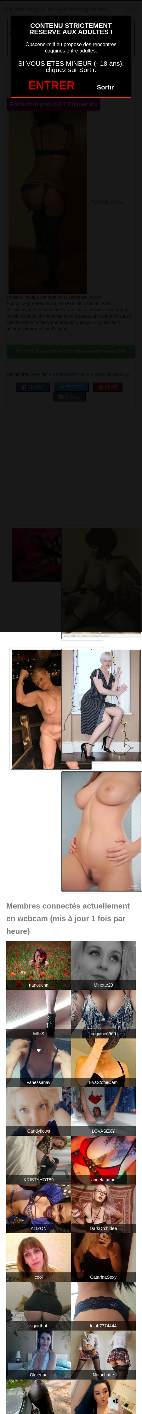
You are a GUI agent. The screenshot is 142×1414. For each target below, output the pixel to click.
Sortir (105, 87)
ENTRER (51, 85)
